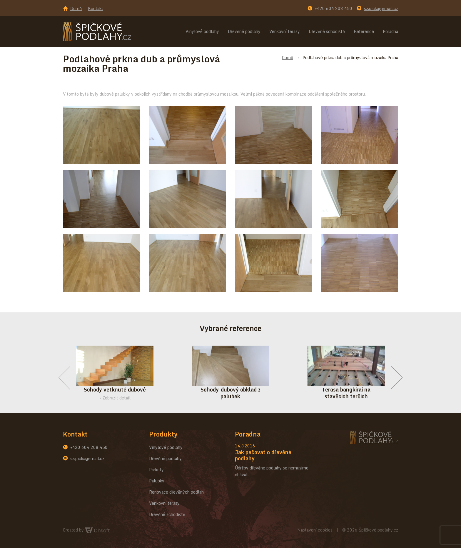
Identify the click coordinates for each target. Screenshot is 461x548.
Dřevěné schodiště (327, 31)
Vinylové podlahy (202, 31)
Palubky (156, 480)
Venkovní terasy (284, 31)
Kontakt (95, 8)
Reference (364, 31)
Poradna (390, 31)
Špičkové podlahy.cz (378, 530)
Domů (76, 8)
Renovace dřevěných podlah (176, 492)
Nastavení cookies (315, 530)
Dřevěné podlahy (244, 31)
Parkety (156, 469)
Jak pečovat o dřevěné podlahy (263, 455)
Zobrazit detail (117, 397)
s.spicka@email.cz (381, 8)
